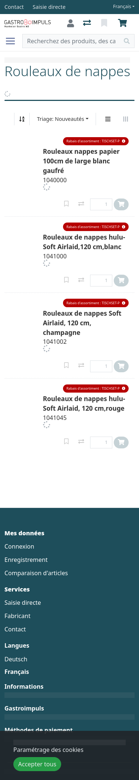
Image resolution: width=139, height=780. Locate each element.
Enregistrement (25, 560)
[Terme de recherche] (71, 41)
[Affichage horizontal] (126, 119)
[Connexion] (71, 23)
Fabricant (17, 616)
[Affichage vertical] (108, 119)
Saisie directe (22, 602)
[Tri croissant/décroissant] (21, 119)
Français (122, 6)
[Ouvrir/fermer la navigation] (13, 41)
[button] (96, 141)
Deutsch (15, 659)
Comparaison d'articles (36, 573)
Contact (15, 629)
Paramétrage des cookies (48, 750)
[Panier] (124, 23)
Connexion (19, 546)
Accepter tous (37, 764)
